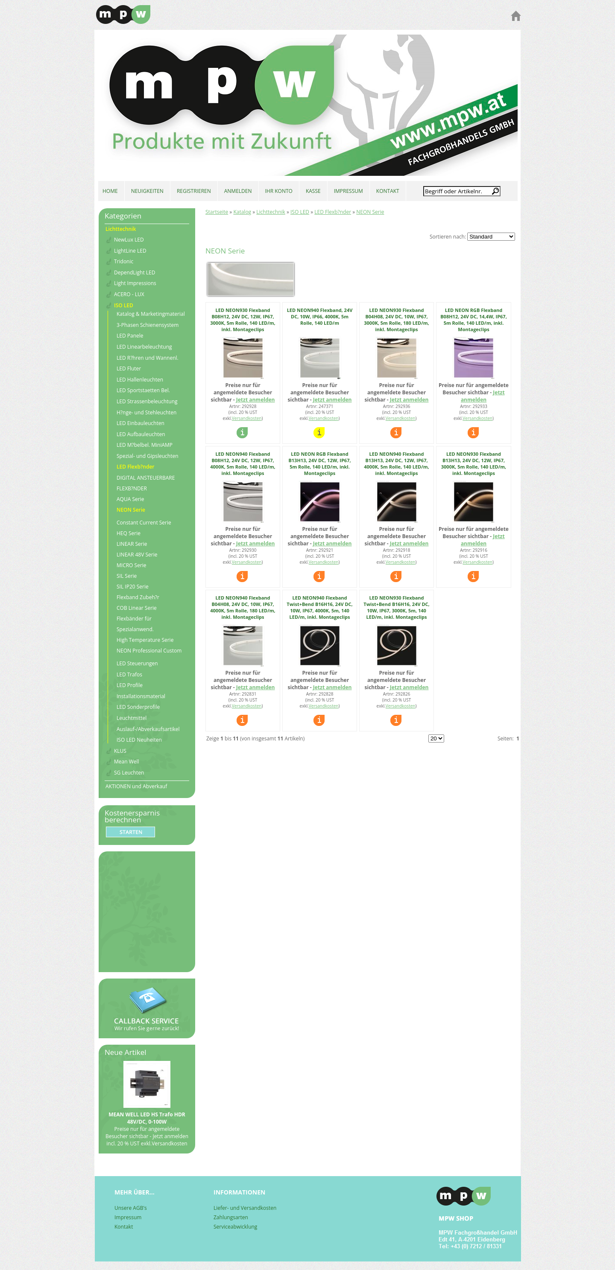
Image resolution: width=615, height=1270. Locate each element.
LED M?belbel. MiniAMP (145, 445)
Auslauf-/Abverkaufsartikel (148, 729)
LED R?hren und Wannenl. (148, 358)
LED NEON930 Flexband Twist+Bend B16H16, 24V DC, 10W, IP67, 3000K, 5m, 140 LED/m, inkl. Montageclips (396, 607)
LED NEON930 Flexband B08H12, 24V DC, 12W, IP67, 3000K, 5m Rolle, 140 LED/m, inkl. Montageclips (242, 319)
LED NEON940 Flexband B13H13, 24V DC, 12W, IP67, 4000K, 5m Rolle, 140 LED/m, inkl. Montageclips (396, 463)
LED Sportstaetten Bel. (143, 390)
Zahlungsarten (231, 1217)
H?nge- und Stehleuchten (146, 412)
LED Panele (130, 335)
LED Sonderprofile (138, 707)
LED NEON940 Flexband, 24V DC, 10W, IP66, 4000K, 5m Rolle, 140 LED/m (320, 316)
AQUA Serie (130, 499)
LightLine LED (130, 251)
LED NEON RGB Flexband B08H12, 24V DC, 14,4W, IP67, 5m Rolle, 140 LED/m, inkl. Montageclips (473, 319)
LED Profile (130, 685)
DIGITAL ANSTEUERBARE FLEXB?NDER (146, 483)
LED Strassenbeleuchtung (147, 401)
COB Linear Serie (137, 608)
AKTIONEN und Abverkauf (136, 786)
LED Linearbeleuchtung (144, 347)
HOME (110, 191)
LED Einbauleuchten (140, 423)
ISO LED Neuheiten (139, 740)
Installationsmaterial (141, 696)
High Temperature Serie (145, 640)
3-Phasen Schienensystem (148, 325)
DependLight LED (134, 272)
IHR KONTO (279, 191)
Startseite (216, 212)
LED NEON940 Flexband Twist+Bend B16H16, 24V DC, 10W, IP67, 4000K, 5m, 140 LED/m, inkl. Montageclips (319, 607)
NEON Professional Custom (149, 650)
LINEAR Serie (132, 544)
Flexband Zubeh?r (138, 597)
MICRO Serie (131, 565)
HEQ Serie (129, 533)
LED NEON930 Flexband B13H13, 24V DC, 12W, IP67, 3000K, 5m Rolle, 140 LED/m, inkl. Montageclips (473, 463)
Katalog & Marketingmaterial (151, 314)
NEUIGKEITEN (147, 191)
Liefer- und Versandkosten (245, 1208)
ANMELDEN (238, 191)
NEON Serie (370, 212)
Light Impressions (135, 283)
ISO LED (299, 212)
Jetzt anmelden (255, 399)
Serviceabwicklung (235, 1226)
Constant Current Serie (144, 522)
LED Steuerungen (137, 663)
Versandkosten (247, 418)
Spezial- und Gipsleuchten (148, 456)
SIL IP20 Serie (133, 586)
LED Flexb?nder (332, 212)
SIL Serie (127, 576)
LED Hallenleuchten (140, 379)
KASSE (313, 191)
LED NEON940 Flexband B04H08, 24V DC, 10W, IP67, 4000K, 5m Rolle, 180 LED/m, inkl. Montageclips (242, 607)
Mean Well (126, 761)
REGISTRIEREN (194, 191)
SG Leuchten (129, 772)
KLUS (120, 751)
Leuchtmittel (131, 718)
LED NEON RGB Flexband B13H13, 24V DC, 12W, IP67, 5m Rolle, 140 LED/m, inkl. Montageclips (319, 463)
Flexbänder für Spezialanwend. (135, 624)
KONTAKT (387, 191)
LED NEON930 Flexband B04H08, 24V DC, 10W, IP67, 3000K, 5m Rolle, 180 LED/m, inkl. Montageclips (396, 319)
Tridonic (123, 261)
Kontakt (123, 1226)
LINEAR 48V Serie (137, 554)
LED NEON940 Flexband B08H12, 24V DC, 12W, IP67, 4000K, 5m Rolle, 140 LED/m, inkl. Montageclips (242, 463)
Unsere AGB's (130, 1208)
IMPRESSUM (348, 191)
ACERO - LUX (129, 294)
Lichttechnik (270, 212)
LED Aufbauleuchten (141, 434)
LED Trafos (129, 674)
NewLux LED (129, 239)
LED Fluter (129, 368)
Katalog (242, 212)
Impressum (127, 1217)
